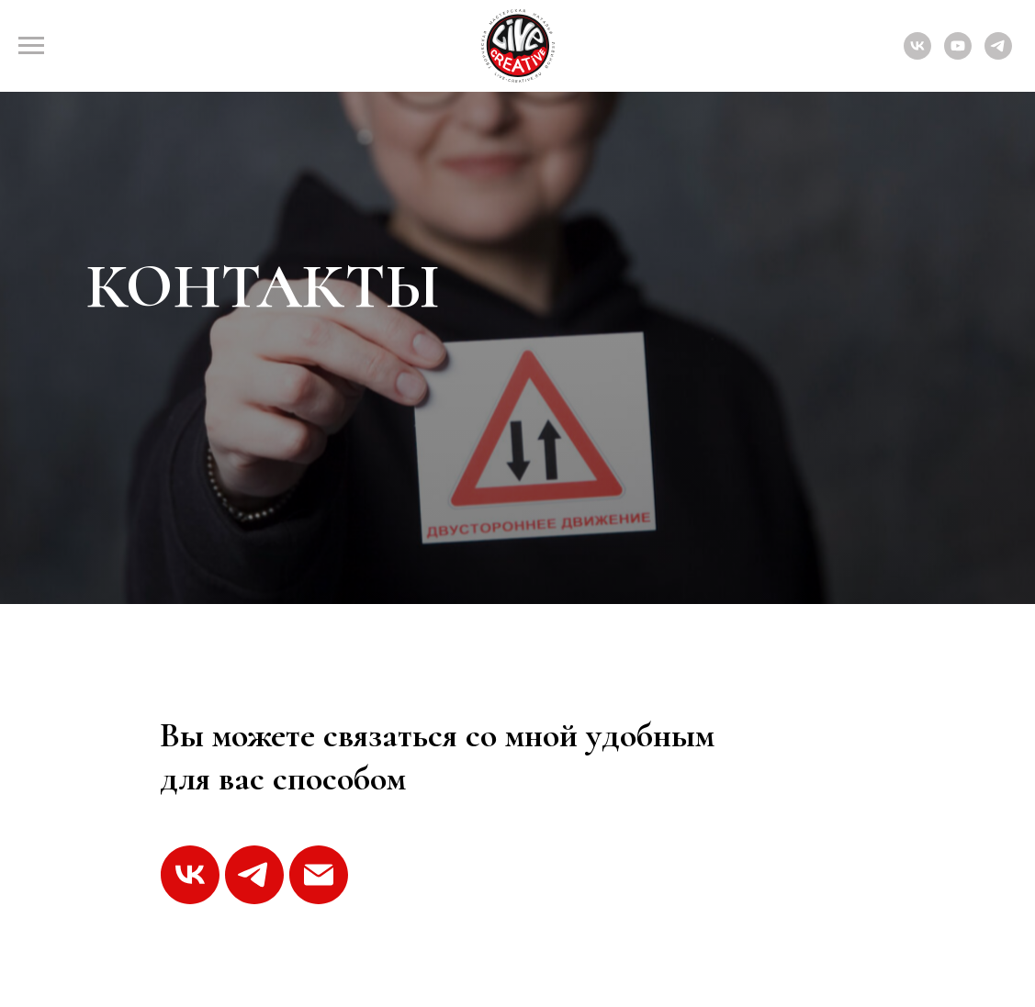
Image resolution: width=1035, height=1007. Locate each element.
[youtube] (958, 54)
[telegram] (998, 54)
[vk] (917, 54)
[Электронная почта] (318, 874)
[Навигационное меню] (31, 46)
